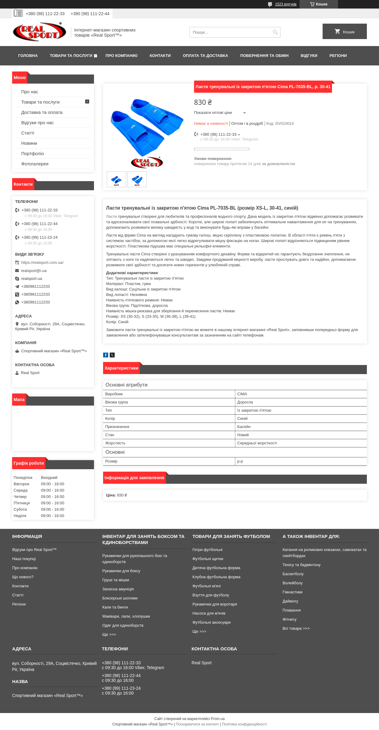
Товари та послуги (71, 55)
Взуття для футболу (211, 595)
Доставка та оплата (41, 112)
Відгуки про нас (37, 122)
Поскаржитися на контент (197, 724)
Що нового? (22, 577)
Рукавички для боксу (121, 571)
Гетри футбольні (208, 549)
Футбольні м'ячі (207, 586)
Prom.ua (218, 719)
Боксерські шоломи (120, 598)
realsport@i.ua (34, 270)
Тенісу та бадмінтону (301, 564)
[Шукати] (275, 32)
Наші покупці (24, 558)
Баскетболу (293, 574)
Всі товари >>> (296, 628)
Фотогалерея (35, 163)
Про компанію (122, 55)
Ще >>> (109, 634)
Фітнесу (290, 619)
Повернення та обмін (264, 55)
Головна (28, 55)
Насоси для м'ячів (209, 613)
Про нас (29, 91)
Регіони (338, 55)
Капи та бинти (115, 607)
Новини (29, 143)
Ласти (111, 216)
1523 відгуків (286, 4)
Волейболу (293, 583)
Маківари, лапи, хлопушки (126, 616)
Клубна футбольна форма (216, 577)
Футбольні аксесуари (212, 622)
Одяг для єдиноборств (122, 625)
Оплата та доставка (205, 55)
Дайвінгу (290, 601)
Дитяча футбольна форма (216, 568)
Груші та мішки (115, 580)
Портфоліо (32, 153)
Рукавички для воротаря (215, 604)
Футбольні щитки (208, 558)
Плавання (292, 610)
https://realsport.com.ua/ (42, 262)
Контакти (160, 55)
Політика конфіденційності (244, 724)
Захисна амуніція (118, 589)
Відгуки (309, 55)
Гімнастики (293, 592)
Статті (27, 132)
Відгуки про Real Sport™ (34, 549)
